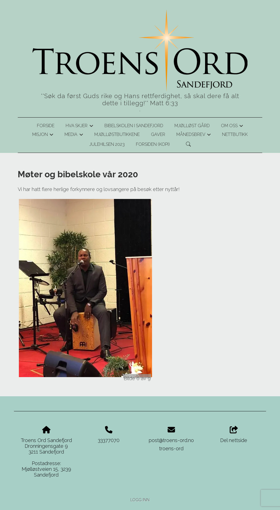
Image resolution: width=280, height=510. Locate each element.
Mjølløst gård (192, 125)
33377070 (108, 440)
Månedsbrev (193, 135)
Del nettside (233, 434)
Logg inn (140, 499)
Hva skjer (79, 126)
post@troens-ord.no (171, 440)
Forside (45, 125)
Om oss (232, 126)
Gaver (158, 134)
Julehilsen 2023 (107, 144)
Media (74, 135)
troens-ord (171, 448)
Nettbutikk (235, 134)
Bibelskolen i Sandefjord (133, 125)
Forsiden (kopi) (153, 144)
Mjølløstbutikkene (117, 134)
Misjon (42, 135)
